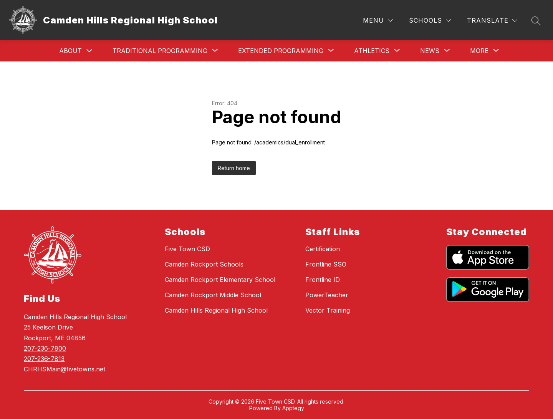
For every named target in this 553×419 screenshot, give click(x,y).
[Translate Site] (492, 20)
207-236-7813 (44, 359)
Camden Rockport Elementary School (220, 279)
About (70, 51)
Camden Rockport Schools (204, 264)
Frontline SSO (325, 264)
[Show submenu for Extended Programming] (280, 50)
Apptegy (293, 408)
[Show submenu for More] (479, 50)
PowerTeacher (326, 295)
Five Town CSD (187, 249)
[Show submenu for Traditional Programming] (160, 50)
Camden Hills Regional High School (216, 310)
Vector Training (327, 310)
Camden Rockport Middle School (213, 295)
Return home (234, 168)
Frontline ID (322, 279)
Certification (322, 249)
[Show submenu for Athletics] (371, 50)
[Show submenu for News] (429, 50)
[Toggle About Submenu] (89, 51)
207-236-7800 (45, 348)
